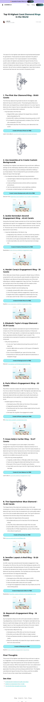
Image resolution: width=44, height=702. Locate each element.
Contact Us (20, 698)
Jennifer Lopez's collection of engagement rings (23, 594)
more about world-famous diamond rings (19, 364)
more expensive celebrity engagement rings (19, 304)
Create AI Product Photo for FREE (22, 130)
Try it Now (30, 1)
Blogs (28, 4)
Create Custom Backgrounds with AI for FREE (22, 193)
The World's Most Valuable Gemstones (15, 686)
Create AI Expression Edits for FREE (22, 590)
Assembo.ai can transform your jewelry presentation (24, 196)
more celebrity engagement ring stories (18, 649)
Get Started (39, 4)
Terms (25, 698)
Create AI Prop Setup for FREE (22, 535)
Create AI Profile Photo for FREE (22, 300)
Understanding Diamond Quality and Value (16, 681)
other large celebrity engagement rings (16, 419)
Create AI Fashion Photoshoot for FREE (22, 247)
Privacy (30, 698)
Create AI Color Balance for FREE (22, 472)
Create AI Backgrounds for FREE (22, 360)
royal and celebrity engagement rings (20, 475)
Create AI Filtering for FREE (22, 646)
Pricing (33, 4)
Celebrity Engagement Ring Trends (14, 683)
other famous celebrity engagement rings (21, 250)
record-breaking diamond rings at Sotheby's (25, 134)
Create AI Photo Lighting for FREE (22, 416)
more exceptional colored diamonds (15, 538)
